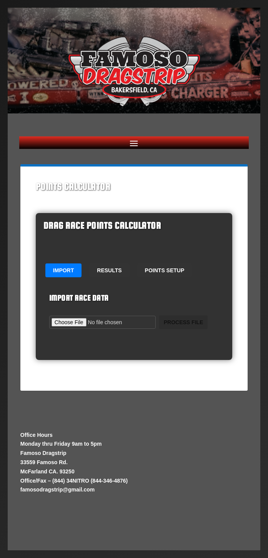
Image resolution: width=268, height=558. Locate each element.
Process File (183, 322)
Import (63, 270)
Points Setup (165, 270)
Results (109, 270)
